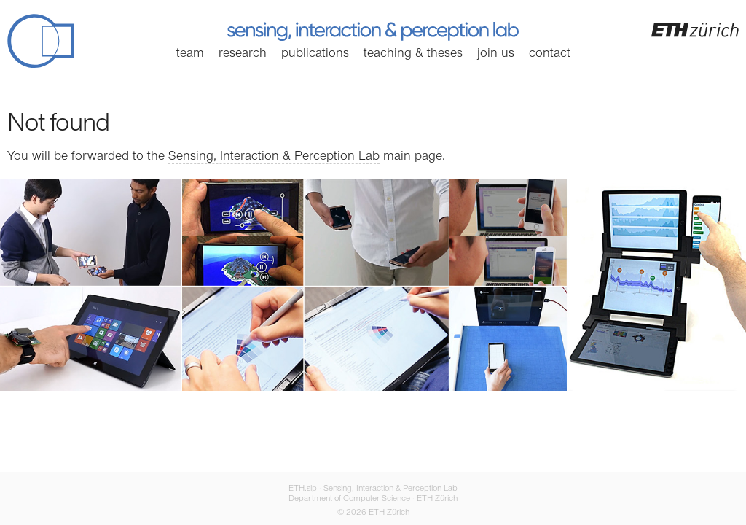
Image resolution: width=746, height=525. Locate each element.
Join (495, 54)
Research (243, 54)
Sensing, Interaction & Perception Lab (274, 156)
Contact (549, 54)
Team (190, 54)
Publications (315, 54)
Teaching (413, 54)
